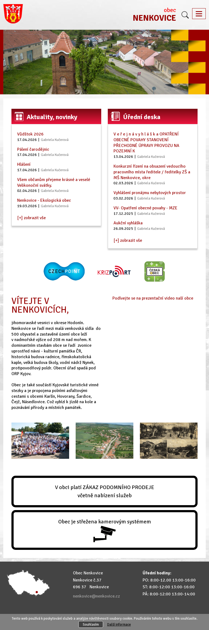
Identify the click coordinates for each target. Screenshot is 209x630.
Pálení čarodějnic (33, 149)
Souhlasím (91, 624)
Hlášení (23, 164)
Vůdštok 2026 (30, 134)
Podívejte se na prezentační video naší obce (152, 298)
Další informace (119, 624)
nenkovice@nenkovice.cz (96, 596)
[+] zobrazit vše (31, 218)
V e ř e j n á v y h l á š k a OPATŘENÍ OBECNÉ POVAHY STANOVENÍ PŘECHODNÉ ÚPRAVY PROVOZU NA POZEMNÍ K (146, 142)
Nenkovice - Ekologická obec (44, 200)
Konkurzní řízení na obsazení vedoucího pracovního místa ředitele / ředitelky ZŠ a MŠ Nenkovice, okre (151, 172)
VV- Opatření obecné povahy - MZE (145, 208)
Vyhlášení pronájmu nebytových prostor (149, 192)
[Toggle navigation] (199, 13)
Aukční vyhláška (128, 223)
